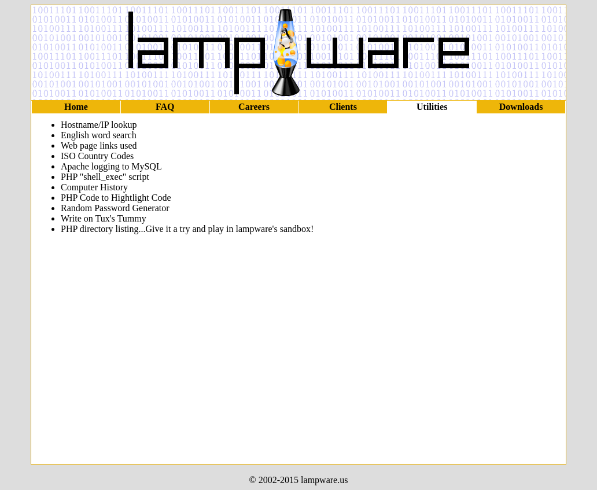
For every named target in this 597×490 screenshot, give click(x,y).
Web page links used (99, 145)
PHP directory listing (100, 229)
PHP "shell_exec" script (105, 177)
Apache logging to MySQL (111, 166)
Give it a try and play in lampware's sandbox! (230, 229)
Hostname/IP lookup (99, 125)
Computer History (94, 187)
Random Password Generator (115, 208)
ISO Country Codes (97, 156)
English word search (99, 135)
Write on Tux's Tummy (103, 218)
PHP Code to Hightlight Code (116, 197)
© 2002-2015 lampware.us (298, 480)
